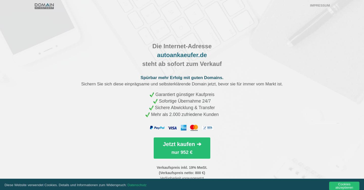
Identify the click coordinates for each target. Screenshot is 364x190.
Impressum (320, 5)
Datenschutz (137, 188)
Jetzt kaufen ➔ (182, 148)
